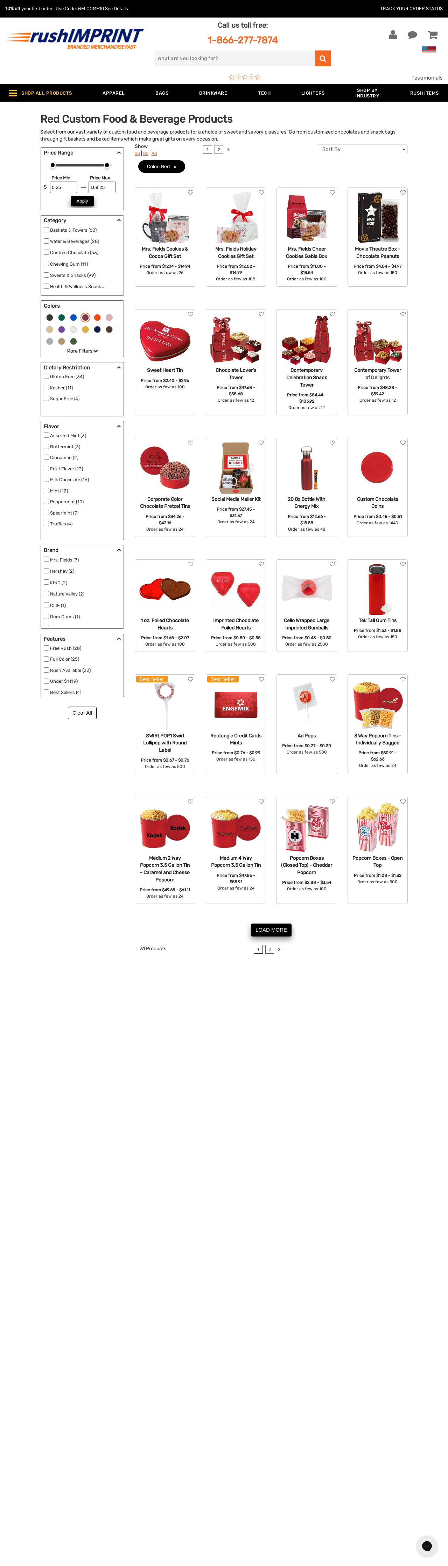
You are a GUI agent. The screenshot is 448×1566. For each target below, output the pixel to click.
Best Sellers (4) (65, 692)
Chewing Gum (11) (69, 264)
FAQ (234, 1412)
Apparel (129, 1380)
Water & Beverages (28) (74, 241)
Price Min (60, 178)
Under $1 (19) (64, 681)
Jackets (130, 1390)
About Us (240, 1380)
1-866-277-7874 (243, 40)
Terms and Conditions (256, 1433)
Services (239, 1401)
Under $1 (131, 1487)
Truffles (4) (61, 523)
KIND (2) (58, 582)
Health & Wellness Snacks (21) (81, 286)
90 (145, 153)
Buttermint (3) (65, 446)
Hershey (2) (62, 571)
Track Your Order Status (411, 8)
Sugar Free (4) (64, 398)
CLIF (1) (58, 605)
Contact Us (27, 1380)
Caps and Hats (138, 1476)
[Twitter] (354, 1443)
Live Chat (27, 1390)
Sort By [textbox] (331, 149)
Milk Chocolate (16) (69, 479)
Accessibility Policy (253, 1454)
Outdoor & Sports (141, 1433)
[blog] (365, 1443)
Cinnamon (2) (64, 457)
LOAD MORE (271, 930)
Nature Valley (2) (67, 594)
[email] (383, 1383)
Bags (126, 1401)
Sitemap (239, 1465)
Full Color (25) (64, 659)
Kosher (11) (61, 387)
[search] (235, 58)
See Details (116, 8)
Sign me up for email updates (382, 1397)
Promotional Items (143, 1454)
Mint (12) (59, 490)
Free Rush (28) (65, 648)
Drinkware (132, 1412)
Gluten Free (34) (67, 376)
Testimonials (427, 78)
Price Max (100, 178)
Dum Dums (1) (65, 616)
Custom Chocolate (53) (74, 252)
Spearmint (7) (64, 513)
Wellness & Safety (141, 1444)
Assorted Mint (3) (68, 435)
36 (137, 153)
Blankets (130, 1465)
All (154, 153)
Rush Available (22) (70, 670)
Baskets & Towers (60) (73, 230)
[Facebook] (343, 1443)
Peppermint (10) (67, 501)
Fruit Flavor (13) (66, 468)
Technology (134, 1422)
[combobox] (362, 149)
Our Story (241, 1390)
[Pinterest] (375, 1443)
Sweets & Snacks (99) (73, 275)
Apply (82, 201)
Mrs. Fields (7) (64, 560)
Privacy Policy (246, 1444)
